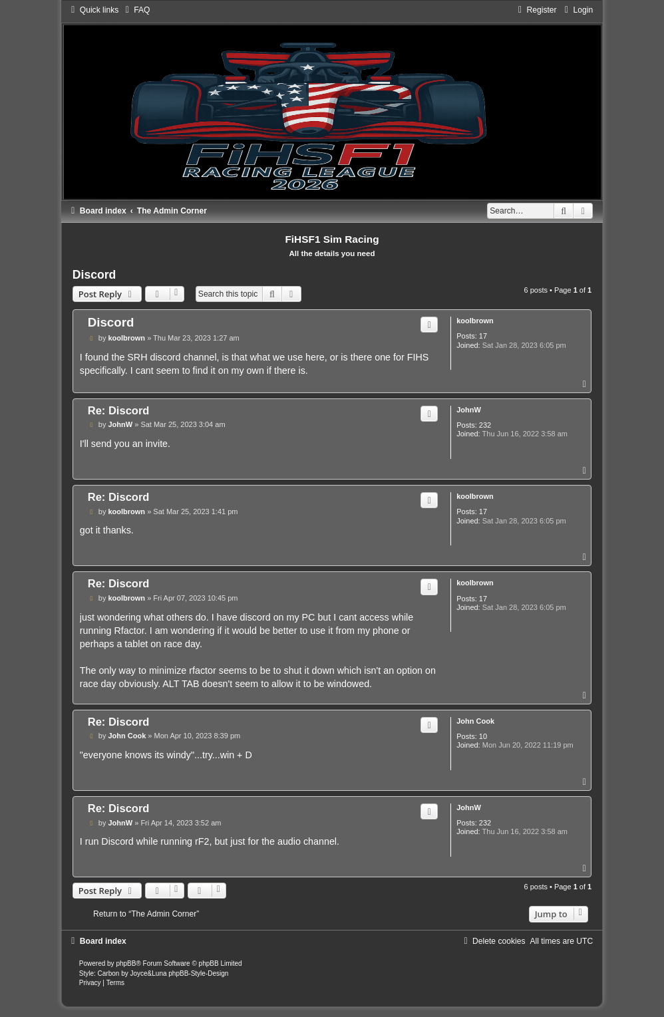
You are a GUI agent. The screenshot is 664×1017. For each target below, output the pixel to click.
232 (485, 425)
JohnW (468, 410)
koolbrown (475, 321)
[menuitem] (136, 10)
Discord (94, 274)
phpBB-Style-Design (198, 973)
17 (483, 336)
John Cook (475, 721)
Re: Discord (119, 410)
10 (483, 736)
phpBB (126, 963)
